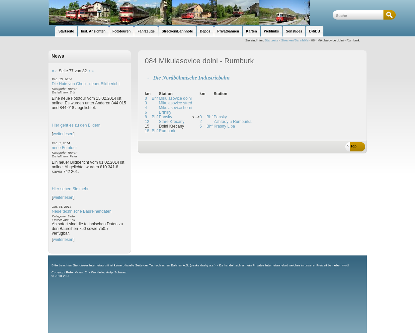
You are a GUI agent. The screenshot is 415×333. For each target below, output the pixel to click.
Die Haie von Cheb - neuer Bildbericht (86, 84)
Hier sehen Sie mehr (70, 189)
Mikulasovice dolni (175, 98)
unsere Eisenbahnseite (190, 12)
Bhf (155, 98)
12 (147, 121)
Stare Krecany (172, 121)
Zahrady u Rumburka (233, 121)
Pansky (165, 117)
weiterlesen (63, 134)
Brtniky (165, 112)
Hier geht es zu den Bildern (76, 125)
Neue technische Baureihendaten (82, 211)
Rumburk (167, 131)
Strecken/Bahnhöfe (295, 40)
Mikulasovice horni (175, 107)
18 (147, 131)
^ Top (352, 146)
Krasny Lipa (224, 126)
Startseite (271, 40)
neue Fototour (64, 147)
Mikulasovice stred (175, 103)
